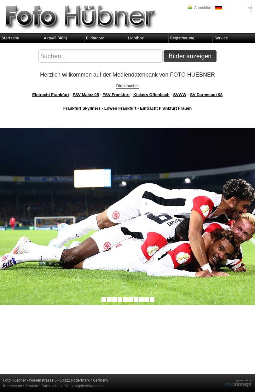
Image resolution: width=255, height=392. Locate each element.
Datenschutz (52, 386)
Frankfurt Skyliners (82, 108)
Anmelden (202, 7)
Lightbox (136, 38)
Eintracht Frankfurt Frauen (166, 108)
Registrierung (182, 38)
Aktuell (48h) (55, 38)
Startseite (10, 38)
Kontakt (31, 386)
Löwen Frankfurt (120, 108)
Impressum (12, 386)
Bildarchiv (95, 38)
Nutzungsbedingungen (85, 386)
